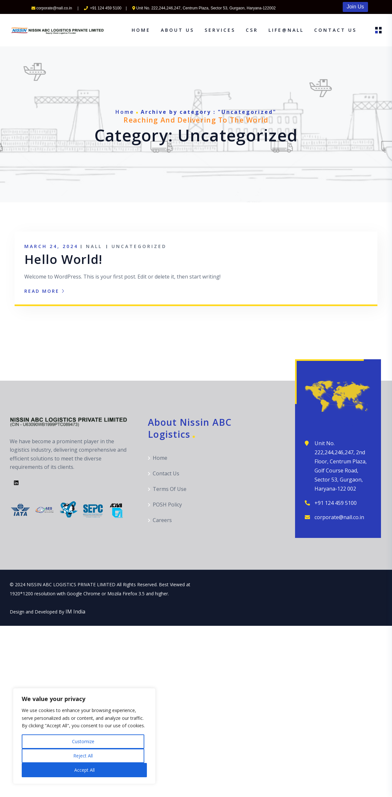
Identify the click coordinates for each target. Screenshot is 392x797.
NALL (94, 246)
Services (220, 30)
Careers (162, 520)
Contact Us (335, 30)
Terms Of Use (169, 489)
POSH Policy (167, 504)
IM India (75, 611)
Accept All (84, 770)
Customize (83, 741)
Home (141, 30)
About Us (177, 30)
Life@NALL (286, 30)
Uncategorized (139, 246)
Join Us (355, 6)
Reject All (83, 756)
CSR (252, 30)
